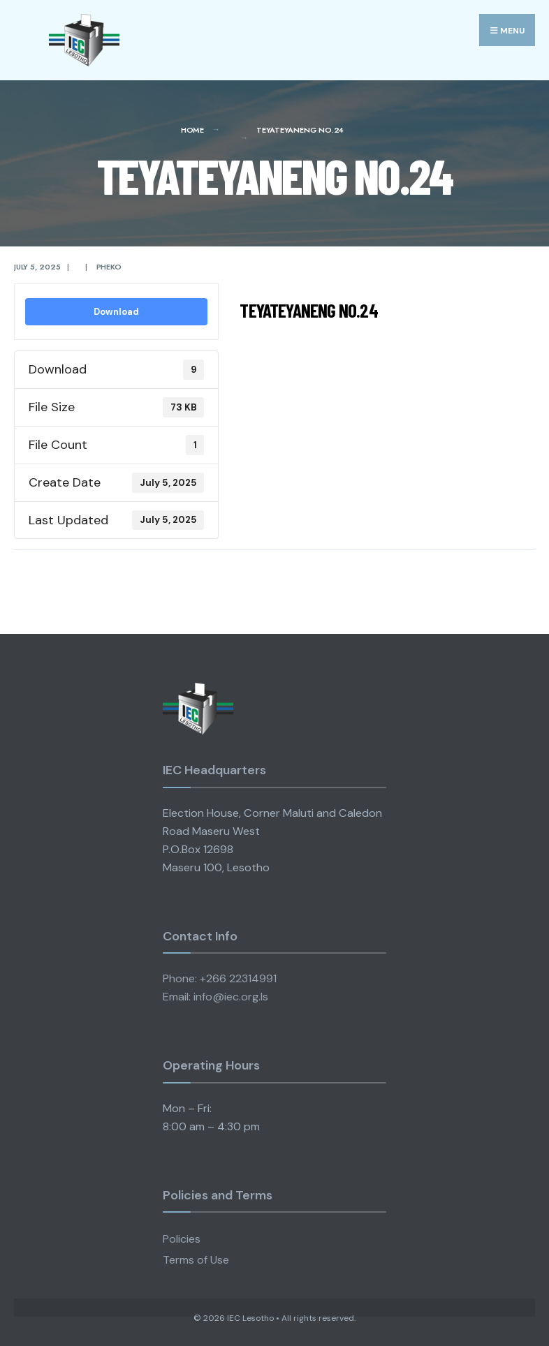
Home (192, 129)
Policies (181, 1239)
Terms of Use (196, 1259)
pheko (109, 266)
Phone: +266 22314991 (220, 978)
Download (116, 312)
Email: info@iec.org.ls (215, 996)
